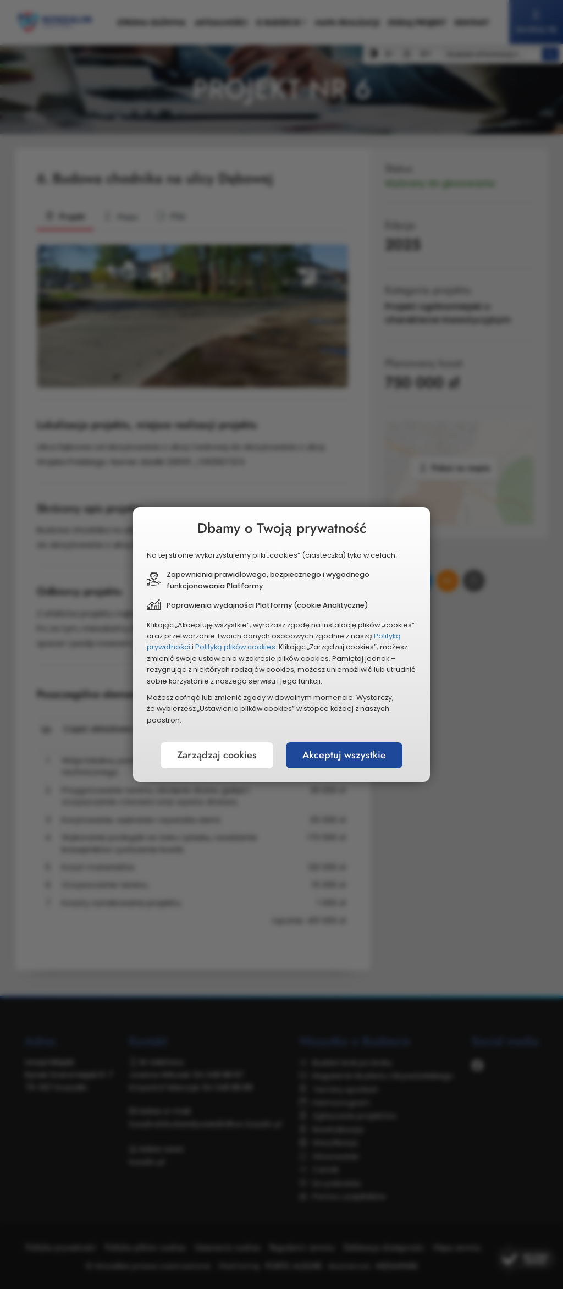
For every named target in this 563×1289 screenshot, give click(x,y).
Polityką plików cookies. (236, 647)
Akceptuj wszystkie (344, 755)
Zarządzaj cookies (217, 755)
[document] (281, 644)
